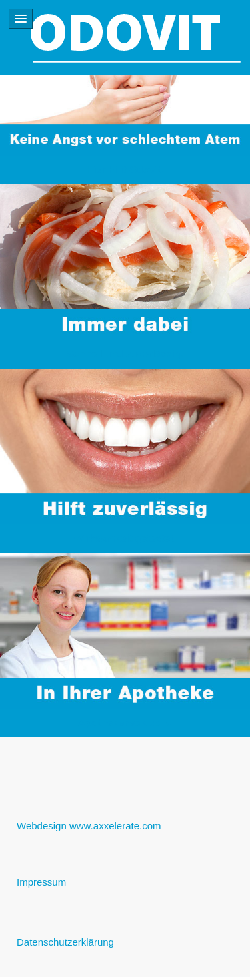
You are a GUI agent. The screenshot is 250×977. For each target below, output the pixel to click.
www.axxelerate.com (115, 825)
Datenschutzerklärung (65, 942)
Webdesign (42, 825)
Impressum (41, 882)
